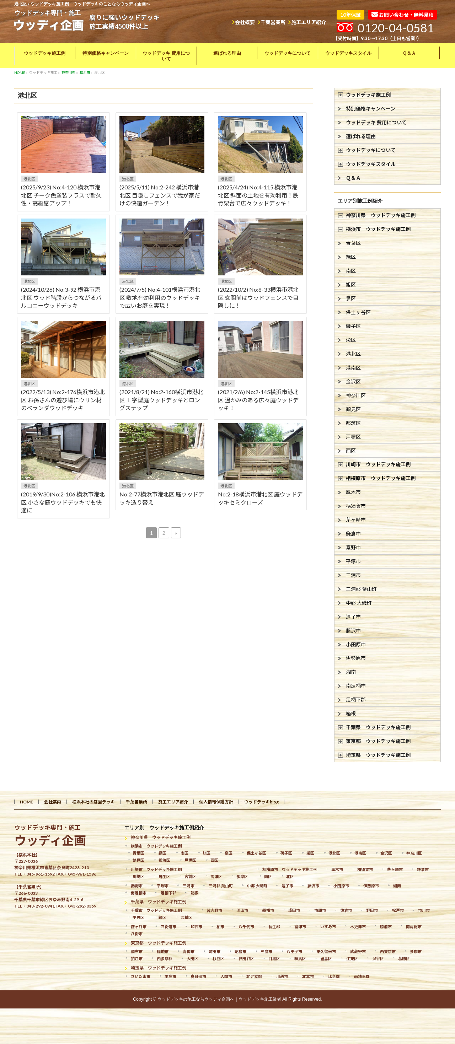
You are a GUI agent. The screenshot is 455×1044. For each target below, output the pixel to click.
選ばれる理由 (361, 136)
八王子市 (294, 951)
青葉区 (353, 243)
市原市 (320, 910)
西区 (351, 450)
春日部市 (198, 976)
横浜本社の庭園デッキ (93, 801)
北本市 (308, 976)
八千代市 (246, 926)
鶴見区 (353, 409)
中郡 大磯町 (359, 603)
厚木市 (353, 492)
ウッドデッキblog (261, 801)
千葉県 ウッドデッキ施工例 (378, 727)
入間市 (226, 976)
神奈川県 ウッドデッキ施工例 (381, 215)
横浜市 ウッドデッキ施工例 (378, 229)
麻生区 (164, 876)
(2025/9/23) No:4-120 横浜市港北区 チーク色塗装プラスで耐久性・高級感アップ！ (61, 195)
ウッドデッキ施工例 (368, 95)
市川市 (424, 910)
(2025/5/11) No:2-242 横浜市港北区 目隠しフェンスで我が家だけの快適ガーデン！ (159, 195)
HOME (26, 801)
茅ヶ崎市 (356, 520)
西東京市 (388, 951)
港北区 (29, 179)
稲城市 (162, 951)
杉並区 (218, 958)
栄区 (351, 340)
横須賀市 (356, 506)
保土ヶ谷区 (358, 312)
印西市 (196, 926)
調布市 (137, 951)
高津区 (216, 876)
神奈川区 (356, 395)
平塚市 (353, 561)
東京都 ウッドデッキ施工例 (378, 741)
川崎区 (138, 876)
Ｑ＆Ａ (353, 178)
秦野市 (353, 547)
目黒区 (274, 958)
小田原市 (356, 644)
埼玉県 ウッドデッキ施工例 (378, 755)
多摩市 (416, 951)
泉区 (351, 298)
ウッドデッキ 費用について (376, 122)
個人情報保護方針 (216, 801)
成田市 (294, 910)
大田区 (192, 958)
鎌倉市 (353, 534)
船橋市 (268, 910)
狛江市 (137, 958)
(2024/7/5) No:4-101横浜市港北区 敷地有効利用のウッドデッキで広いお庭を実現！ (159, 297)
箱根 (351, 713)
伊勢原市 (356, 658)
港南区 (353, 368)
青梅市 (188, 951)
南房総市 (414, 926)
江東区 (352, 958)
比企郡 (334, 976)
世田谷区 (246, 958)
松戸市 (398, 910)
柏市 (220, 926)
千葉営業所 (273, 22)
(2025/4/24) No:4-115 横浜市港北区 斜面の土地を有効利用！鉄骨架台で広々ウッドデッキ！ (258, 195)
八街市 (137, 933)
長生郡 (274, 926)
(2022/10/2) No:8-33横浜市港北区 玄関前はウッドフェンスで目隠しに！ (258, 297)
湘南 (351, 672)
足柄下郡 (356, 699)
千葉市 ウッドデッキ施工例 (156, 910)
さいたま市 (140, 976)
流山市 (242, 910)
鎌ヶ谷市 (138, 926)
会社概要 (245, 22)
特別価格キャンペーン (370, 109)
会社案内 (52, 801)
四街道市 (168, 926)
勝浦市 (386, 926)
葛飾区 (404, 958)
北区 (290, 876)
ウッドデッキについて (371, 150)
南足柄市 (356, 686)
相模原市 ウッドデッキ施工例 (381, 478)
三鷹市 (266, 951)
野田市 (372, 910)
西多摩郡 (164, 958)
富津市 (300, 926)
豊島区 (326, 958)
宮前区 (190, 876)
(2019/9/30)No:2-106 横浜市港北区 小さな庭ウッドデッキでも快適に (63, 502)
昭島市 (240, 951)
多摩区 (242, 876)
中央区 (138, 917)
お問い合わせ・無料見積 (402, 14)
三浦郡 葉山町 (361, 589)
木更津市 (358, 926)
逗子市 (353, 617)
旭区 (351, 284)
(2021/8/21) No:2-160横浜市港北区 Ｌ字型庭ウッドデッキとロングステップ (161, 399)
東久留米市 (326, 951)
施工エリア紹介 (308, 22)
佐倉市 (346, 910)
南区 (351, 271)
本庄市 (170, 976)
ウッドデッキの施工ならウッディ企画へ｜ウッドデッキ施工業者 (219, 999)
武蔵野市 (358, 951)
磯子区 (353, 326)
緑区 (351, 257)
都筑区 (353, 423)
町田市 (214, 951)
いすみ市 (328, 926)
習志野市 (214, 910)
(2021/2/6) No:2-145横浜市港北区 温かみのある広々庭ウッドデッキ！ (258, 399)
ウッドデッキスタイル (371, 164)
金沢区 (353, 381)
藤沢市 (353, 631)
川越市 (282, 976)
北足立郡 (254, 976)
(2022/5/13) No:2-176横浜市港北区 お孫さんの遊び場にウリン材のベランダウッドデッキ (63, 399)
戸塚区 (353, 437)
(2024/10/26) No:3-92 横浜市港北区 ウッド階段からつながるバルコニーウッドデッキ (61, 297)
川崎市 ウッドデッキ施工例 (378, 464)
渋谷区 (378, 958)
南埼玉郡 (362, 976)
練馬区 (300, 958)
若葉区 (186, 917)
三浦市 (353, 575)
